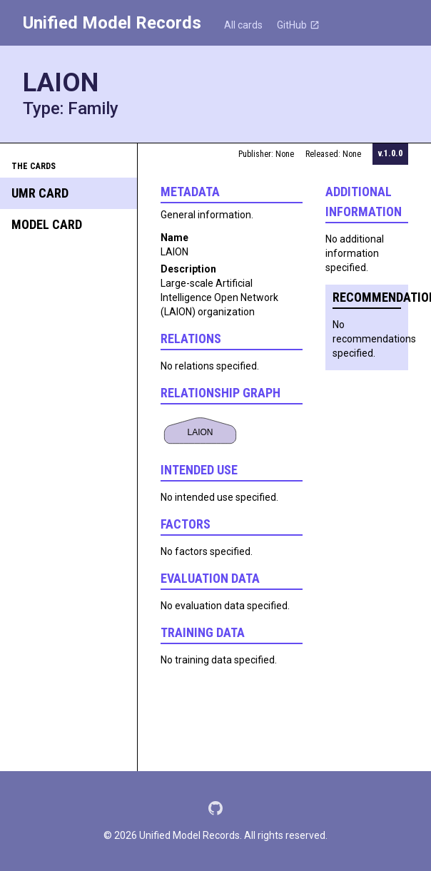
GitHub (298, 25)
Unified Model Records (112, 23)
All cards (243, 25)
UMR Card (40, 192)
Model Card (46, 224)
